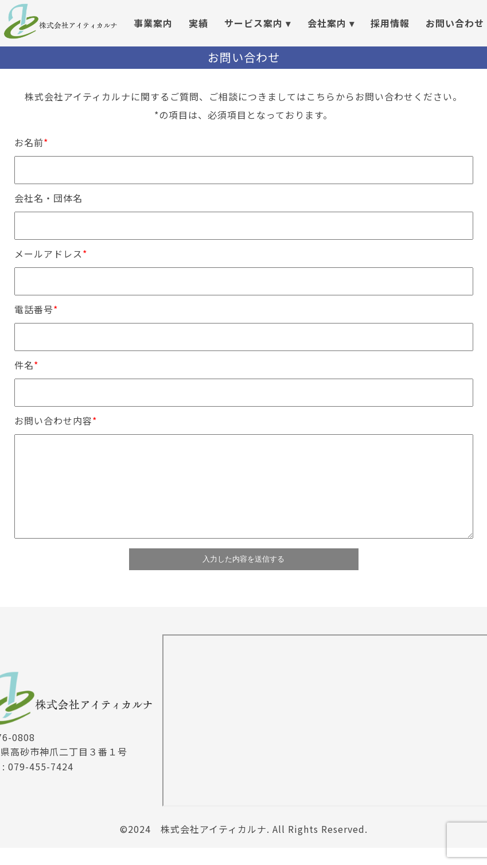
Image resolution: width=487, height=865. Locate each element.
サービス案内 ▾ (257, 23)
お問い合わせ (455, 23)
